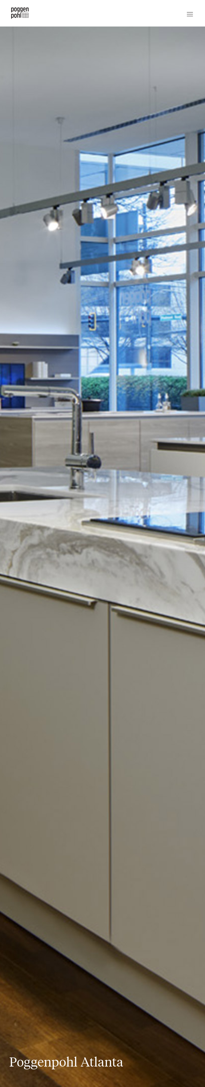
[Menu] (190, 13)
